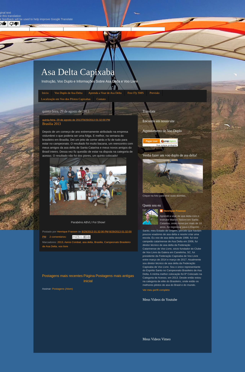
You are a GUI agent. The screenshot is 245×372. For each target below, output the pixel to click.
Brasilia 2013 (51, 124)
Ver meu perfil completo (156, 290)
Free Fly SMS (135, 92)
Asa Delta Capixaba (78, 72)
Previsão (154, 92)
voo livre (63, 246)
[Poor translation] (14, 24)
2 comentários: (58, 236)
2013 (60, 242)
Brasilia (98, 242)
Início (45, 92)
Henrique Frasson (175, 210)
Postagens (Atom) (62, 288)
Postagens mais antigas (115, 276)
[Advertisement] (88, 262)
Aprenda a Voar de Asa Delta (105, 92)
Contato (101, 99)
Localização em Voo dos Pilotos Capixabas (66, 99)
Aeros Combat (73, 242)
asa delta (87, 242)
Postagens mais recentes (62, 276)
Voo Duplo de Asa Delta (68, 92)
